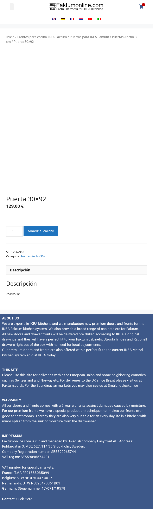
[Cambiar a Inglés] (54, 19)
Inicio (10, 37)
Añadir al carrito (41, 231)
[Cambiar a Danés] (90, 19)
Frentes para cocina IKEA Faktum (42, 37)
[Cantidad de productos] (14, 231)
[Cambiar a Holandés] (81, 19)
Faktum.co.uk (12, 385)
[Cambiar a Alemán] (63, 19)
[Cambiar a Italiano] (99, 19)
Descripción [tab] (20, 270)
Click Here (24, 499)
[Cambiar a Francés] (72, 19)
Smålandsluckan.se (123, 385)
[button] (12, 6)
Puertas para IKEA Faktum (89, 37)
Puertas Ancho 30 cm (34, 256)
